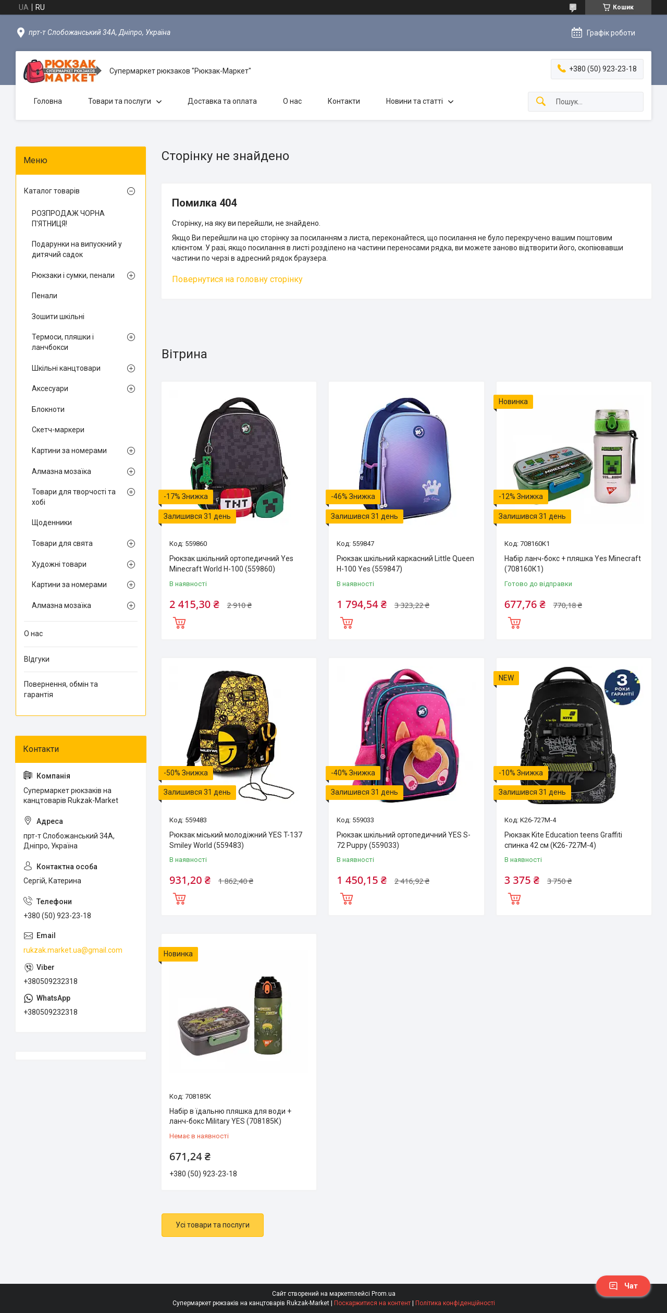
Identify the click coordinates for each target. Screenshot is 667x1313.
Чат (623, 1286)
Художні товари (59, 564)
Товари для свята (62, 543)
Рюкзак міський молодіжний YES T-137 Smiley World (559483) (235, 840)
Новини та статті (414, 101)
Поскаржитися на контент (372, 1303)
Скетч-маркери (58, 429)
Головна (48, 101)
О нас (292, 101)
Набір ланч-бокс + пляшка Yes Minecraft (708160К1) (572, 563)
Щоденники (52, 522)
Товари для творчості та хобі (74, 497)
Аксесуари (50, 388)
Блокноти (48, 409)
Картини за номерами (69, 450)
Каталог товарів (52, 191)
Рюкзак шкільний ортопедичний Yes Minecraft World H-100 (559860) (231, 563)
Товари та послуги (119, 101)
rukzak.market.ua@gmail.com (72, 950)
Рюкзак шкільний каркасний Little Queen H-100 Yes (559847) (405, 563)
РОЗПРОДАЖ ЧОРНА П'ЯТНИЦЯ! (68, 218)
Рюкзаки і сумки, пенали (73, 275)
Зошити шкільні (58, 316)
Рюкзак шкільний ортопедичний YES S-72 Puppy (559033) (404, 840)
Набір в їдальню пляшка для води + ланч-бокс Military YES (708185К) (230, 1116)
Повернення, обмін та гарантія (61, 689)
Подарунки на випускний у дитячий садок (77, 249)
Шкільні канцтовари (66, 368)
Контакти (344, 101)
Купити (179, 621)
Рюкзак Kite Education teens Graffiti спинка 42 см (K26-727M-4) (563, 840)
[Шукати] (541, 102)
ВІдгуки (37, 659)
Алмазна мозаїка (61, 471)
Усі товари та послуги (213, 1225)
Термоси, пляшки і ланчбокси (63, 342)
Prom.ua (384, 1293)
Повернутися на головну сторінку (237, 279)
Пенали (44, 295)
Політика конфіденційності (455, 1303)
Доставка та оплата (222, 101)
